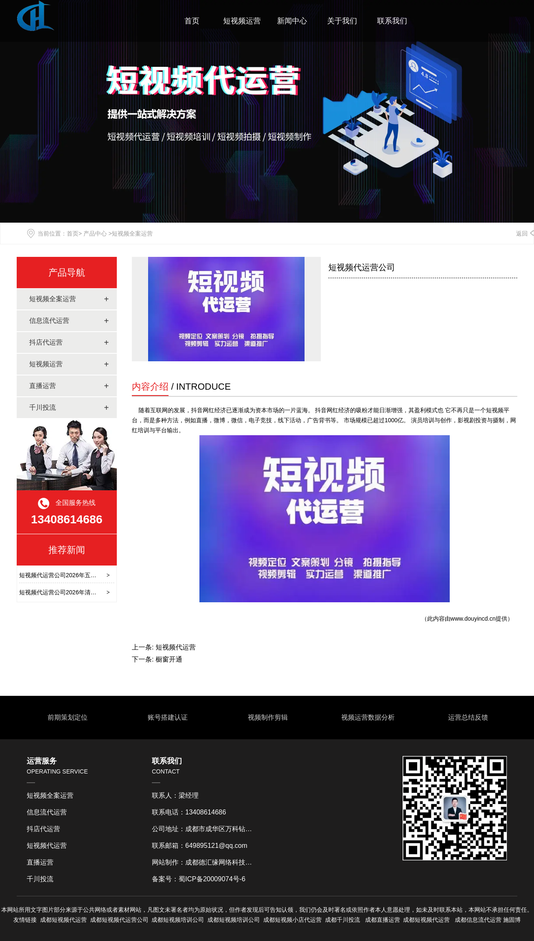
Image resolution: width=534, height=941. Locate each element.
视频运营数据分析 (367, 717)
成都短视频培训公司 (177, 919)
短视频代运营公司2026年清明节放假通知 (72, 592)
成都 (96, 919)
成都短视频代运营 (63, 919)
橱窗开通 (169, 659)
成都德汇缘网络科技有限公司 (228, 862)
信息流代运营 (49, 320)
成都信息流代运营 (478, 919)
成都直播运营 (382, 919)
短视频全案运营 (52, 298)
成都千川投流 (342, 919)
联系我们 (392, 21)
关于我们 (342, 21)
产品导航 (66, 272)
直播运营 (42, 385)
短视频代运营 (176, 647)
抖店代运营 (46, 342)
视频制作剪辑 (267, 717)
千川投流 (42, 407)
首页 (191, 21)
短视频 (110, 919)
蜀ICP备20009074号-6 (212, 879)
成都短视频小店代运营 (292, 919)
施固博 (512, 919)
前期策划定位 (67, 717)
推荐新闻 (66, 550)
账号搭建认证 (167, 717)
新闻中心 (292, 21)
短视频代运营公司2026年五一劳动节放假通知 (78, 575)
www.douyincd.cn (473, 618)
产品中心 (95, 233)
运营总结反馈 (467, 717)
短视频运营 (242, 21)
